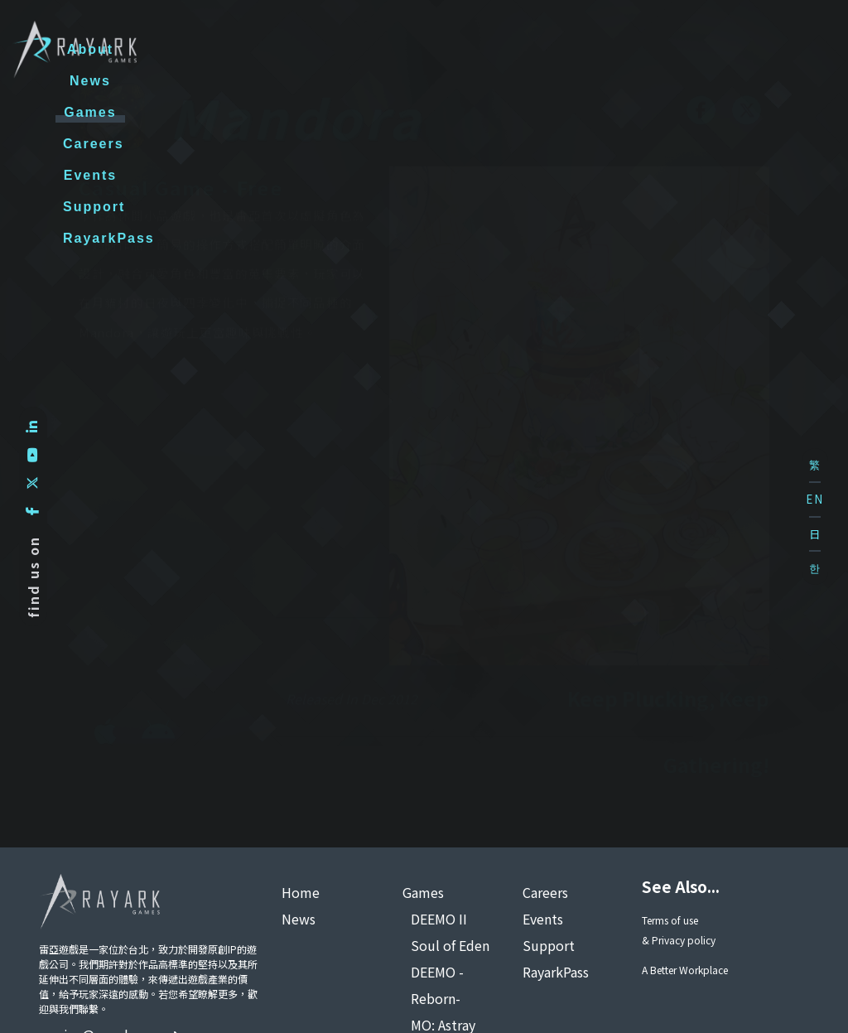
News (303, 49)
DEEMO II (439, 919)
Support (648, 49)
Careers (470, 49)
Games (381, 49)
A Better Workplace (685, 970)
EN (815, 499)
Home (301, 892)
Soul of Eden (450, 945)
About (227, 49)
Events (558, 49)
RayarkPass (757, 49)
